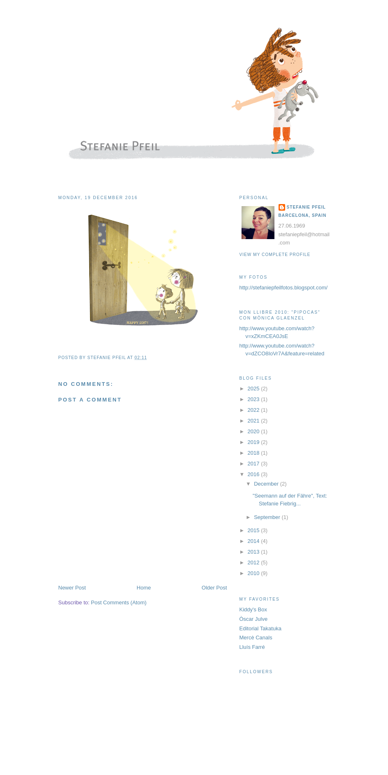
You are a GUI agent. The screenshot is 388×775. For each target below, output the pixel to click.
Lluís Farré (252, 647)
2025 (254, 388)
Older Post (214, 588)
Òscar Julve (253, 619)
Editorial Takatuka (260, 628)
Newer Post (72, 588)
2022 (254, 410)
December (267, 484)
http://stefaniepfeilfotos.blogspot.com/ (283, 287)
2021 (254, 421)
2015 (254, 530)
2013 (254, 552)
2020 (254, 431)
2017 (254, 463)
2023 (254, 399)
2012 (254, 562)
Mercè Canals (255, 637)
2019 (254, 442)
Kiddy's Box (253, 609)
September (267, 517)
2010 (254, 573)
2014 (254, 541)
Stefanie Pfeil (306, 207)
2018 (254, 453)
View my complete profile (275, 254)
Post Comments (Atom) (118, 602)
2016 (254, 474)
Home (144, 588)
